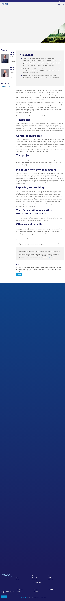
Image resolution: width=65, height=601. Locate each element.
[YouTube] (25, 598)
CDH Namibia (53, 1)
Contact (17, 580)
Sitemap (18, 594)
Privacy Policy (35, 591)
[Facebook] (17, 598)
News (49, 580)
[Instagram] (21, 598)
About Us (34, 575)
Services (49, 577)
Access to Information (20, 589)
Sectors (49, 575)
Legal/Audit (19, 591)
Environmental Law (5, 86)
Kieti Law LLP (46, 1)
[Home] (4, 4)
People (17, 577)
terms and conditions (33, 255)
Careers (17, 579)
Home (17, 575)
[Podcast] (27, 598)
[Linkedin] (23, 598)
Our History (34, 577)
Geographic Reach (51, 579)
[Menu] (59, 4)
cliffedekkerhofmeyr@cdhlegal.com (48, 257)
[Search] (63, 4)
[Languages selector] (61, 1)
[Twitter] (19, 598)
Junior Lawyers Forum (36, 582)
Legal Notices (35, 589)
